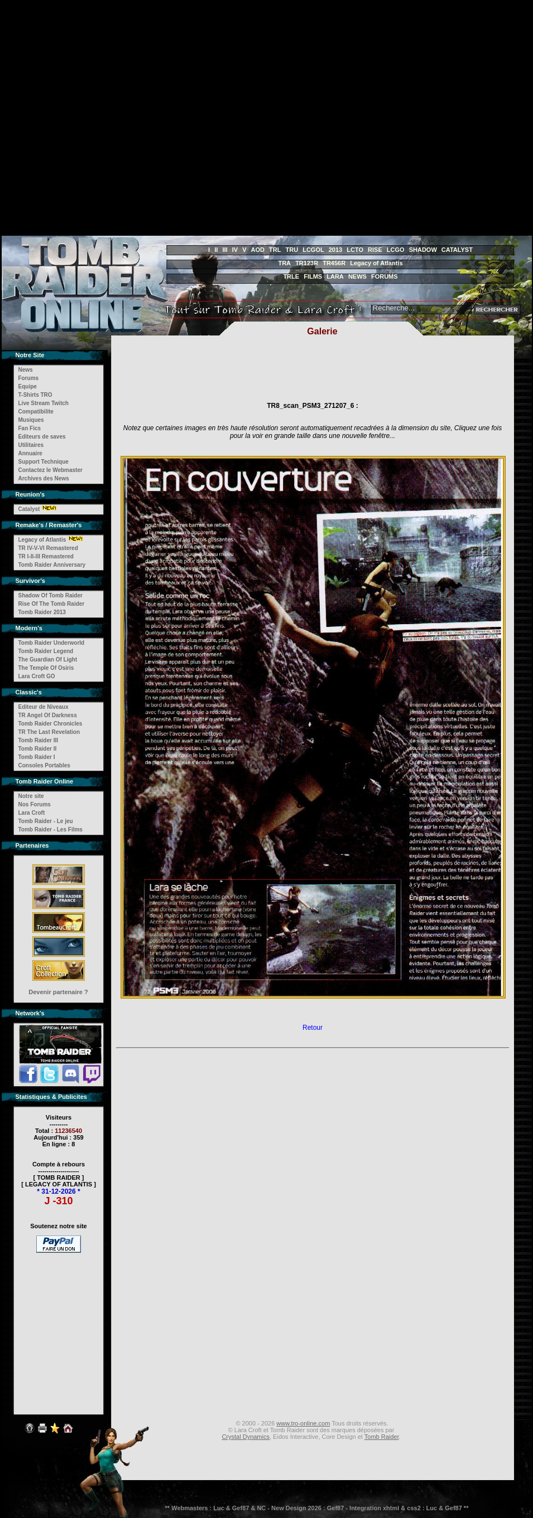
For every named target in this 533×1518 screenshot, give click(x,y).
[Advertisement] (111, 118)
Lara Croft (31, 813)
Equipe (27, 386)
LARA (335, 276)
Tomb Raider (381, 1436)
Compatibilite (36, 411)
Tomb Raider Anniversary (52, 565)
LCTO (355, 249)
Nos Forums (34, 804)
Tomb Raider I (36, 757)
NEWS (357, 276)
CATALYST (457, 249)
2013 (335, 249)
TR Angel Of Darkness (47, 715)
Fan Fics (29, 428)
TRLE (291, 276)
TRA (284, 263)
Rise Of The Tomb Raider (51, 604)
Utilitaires (31, 445)
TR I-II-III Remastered (46, 556)
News (25, 370)
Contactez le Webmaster (50, 470)
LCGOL (313, 249)
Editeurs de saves (42, 437)
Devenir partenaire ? (58, 992)
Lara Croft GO (36, 676)
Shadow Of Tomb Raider (50, 595)
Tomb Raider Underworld (51, 643)
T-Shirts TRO (35, 395)
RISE (375, 249)
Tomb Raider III (38, 740)
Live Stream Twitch (43, 403)
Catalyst (29, 509)
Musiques (31, 420)
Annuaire (30, 453)
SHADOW (423, 249)
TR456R (334, 263)
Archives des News (43, 478)
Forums (28, 378)
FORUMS (384, 276)
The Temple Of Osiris (46, 668)
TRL (275, 249)
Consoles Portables (44, 765)
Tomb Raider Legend (46, 651)
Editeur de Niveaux (43, 707)
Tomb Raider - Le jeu (45, 821)
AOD (258, 249)
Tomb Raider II (37, 749)
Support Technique (43, 462)
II (216, 249)
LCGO (396, 249)
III (224, 249)
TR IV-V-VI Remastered (48, 548)
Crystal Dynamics (246, 1436)
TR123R (306, 263)
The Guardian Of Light (48, 659)
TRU (292, 249)
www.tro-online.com (303, 1423)
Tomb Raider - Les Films (50, 829)
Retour (312, 1028)
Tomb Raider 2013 (42, 612)
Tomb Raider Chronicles (50, 724)
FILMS (313, 276)
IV (235, 249)
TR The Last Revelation (49, 732)
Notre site (31, 796)
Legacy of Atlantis (376, 263)
